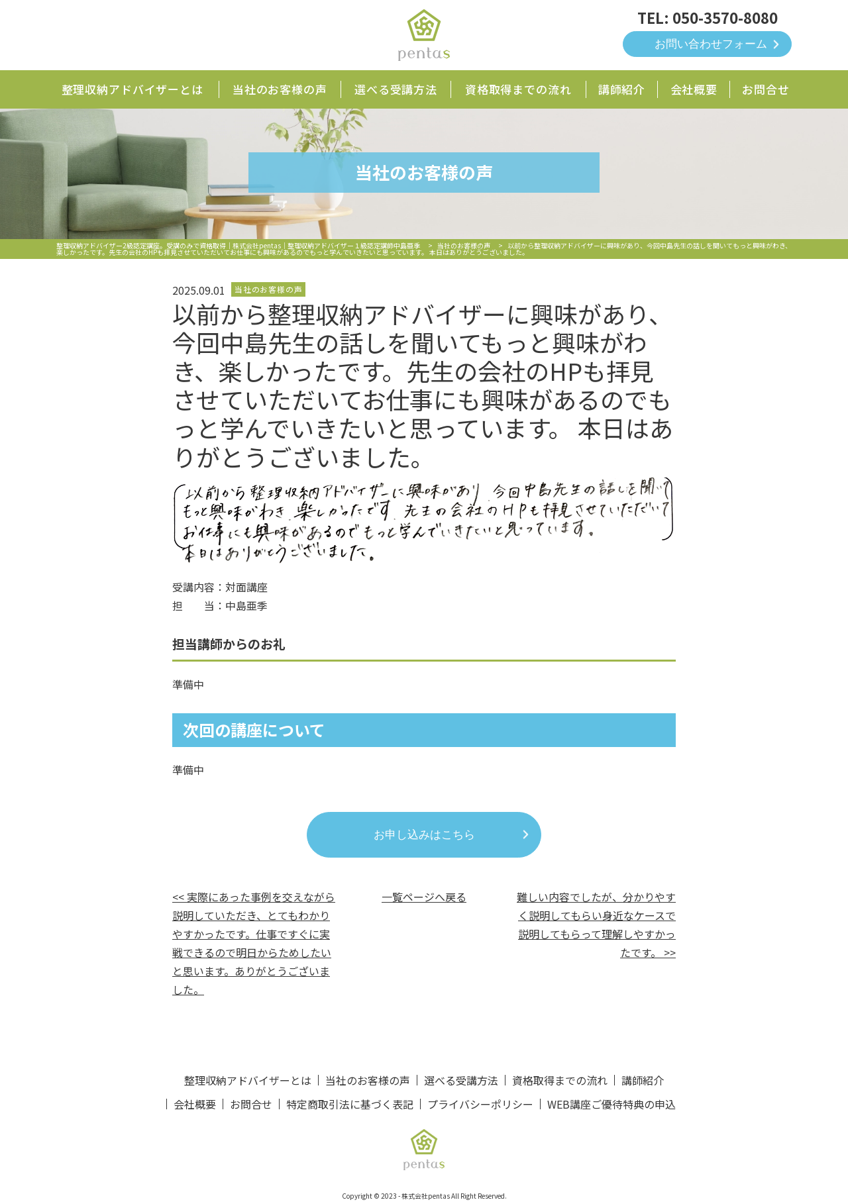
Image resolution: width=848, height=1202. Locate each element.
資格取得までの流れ (518, 89)
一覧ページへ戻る (424, 897)
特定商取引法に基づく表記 (349, 1104)
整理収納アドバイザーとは (132, 89)
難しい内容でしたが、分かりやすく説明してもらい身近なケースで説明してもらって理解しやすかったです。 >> (596, 924)
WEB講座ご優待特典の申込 (611, 1104)
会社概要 (693, 89)
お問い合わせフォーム (711, 44)
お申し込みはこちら (424, 834)
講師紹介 (621, 89)
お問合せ (765, 89)
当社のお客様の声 (280, 89)
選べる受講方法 (395, 89)
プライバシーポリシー (480, 1104)
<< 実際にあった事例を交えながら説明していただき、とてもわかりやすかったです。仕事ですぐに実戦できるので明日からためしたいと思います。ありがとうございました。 (253, 943)
